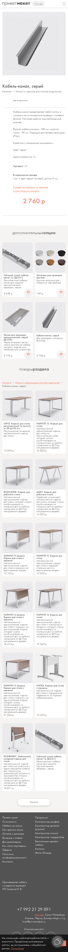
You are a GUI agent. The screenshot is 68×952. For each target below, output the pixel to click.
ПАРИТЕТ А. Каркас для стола (49, 616)
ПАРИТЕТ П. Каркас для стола (49, 557)
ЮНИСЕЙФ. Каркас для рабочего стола (17, 493)
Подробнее (17, 948)
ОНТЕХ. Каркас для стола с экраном (50, 686)
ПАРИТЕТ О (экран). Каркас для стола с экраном (15, 687)
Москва (39, 914)
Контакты (7, 861)
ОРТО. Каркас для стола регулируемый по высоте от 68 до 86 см (17, 425)
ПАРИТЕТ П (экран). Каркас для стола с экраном (14, 558)
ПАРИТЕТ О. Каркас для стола (49, 424)
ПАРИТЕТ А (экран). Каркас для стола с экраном (14, 617)
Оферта (7, 850)
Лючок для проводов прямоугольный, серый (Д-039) (16, 337)
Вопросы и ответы (12, 837)
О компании (9, 821)
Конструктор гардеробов (49, 837)
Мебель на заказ (12, 825)
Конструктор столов (46, 833)
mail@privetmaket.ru (34, 921)
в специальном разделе (26, 190)
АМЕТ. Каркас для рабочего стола (46, 493)
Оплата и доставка (13, 833)
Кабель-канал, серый (47, 335)
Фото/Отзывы (43, 852)
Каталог (7, 91)
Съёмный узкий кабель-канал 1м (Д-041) (16, 276)
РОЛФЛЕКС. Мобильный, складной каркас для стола (17, 758)
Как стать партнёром (14, 845)
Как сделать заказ (12, 829)
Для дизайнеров (11, 841)
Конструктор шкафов (47, 821)
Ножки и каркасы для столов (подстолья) (38, 91)
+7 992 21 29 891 (34, 909)
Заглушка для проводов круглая (49, 276)
